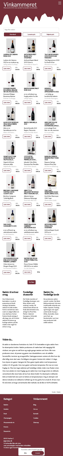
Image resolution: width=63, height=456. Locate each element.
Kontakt (35, 414)
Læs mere (7, 69)
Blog (34, 405)
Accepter (37, 453)
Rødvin (6, 405)
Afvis (25, 453)
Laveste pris (31, 34)
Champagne (7, 418)
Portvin (6, 427)
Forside (54, 392)
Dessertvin (7, 431)
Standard (13, 34)
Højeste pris (50, 34)
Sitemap (36, 422)
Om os (35, 409)
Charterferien (17, 448)
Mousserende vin (9, 422)
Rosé (5, 414)
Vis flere (31, 282)
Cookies (35, 418)
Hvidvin (6, 409)
